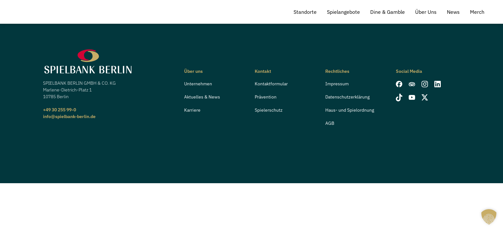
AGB (329, 123)
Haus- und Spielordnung (349, 110)
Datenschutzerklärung (347, 97)
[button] (489, 217)
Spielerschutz (269, 110)
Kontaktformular (271, 84)
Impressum (337, 84)
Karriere (192, 110)
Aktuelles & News (202, 97)
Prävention (266, 97)
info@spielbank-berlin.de (69, 116)
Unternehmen (198, 84)
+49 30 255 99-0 (59, 110)
